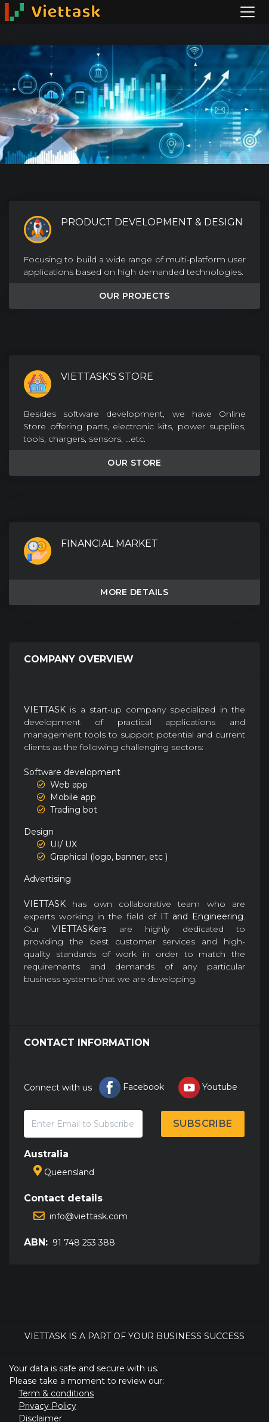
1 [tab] (108, 158)
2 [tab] (126, 158)
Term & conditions (56, 1393)
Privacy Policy (47, 1406)
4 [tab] (162, 158)
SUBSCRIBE (203, 1123)
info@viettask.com (80, 1216)
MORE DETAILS (134, 592)
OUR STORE (134, 462)
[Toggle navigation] (247, 12)
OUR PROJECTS (134, 295)
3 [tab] (144, 158)
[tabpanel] (134, 104)
